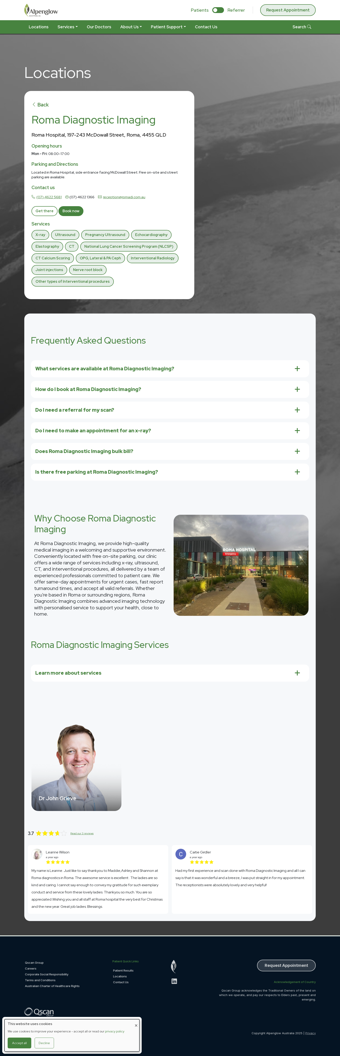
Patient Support (167, 26)
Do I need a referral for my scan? (74, 410)
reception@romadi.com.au (124, 197)
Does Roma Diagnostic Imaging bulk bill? (84, 451)
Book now (71, 211)
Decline (44, 1043)
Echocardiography (151, 234)
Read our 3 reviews (82, 833)
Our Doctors (99, 26)
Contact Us (206, 26)
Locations (39, 26)
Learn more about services (68, 673)
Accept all (19, 1043)
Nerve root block (88, 269)
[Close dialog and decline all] (136, 1022)
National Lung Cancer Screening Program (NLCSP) (128, 246)
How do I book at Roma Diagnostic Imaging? (88, 389)
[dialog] (71, 1035)
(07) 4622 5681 (49, 197)
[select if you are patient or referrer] (218, 10)
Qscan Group (34, 962)
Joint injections (49, 269)
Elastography (47, 246)
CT (71, 246)
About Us (129, 26)
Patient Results (123, 970)
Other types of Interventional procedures (73, 281)
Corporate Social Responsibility (46, 974)
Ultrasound (65, 234)
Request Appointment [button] (286, 965)
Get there (45, 211)
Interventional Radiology (152, 258)
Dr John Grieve (57, 798)
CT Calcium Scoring (53, 258)
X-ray (40, 234)
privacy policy (114, 1031)
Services (66, 26)
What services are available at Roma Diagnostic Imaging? (104, 368)
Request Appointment (288, 10)
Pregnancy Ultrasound (105, 234)
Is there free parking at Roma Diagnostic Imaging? (96, 472)
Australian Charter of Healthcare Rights (52, 986)
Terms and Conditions (40, 980)
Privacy (310, 1033)
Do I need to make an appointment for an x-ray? (93, 430)
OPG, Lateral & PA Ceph (100, 258)
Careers (30, 968)
